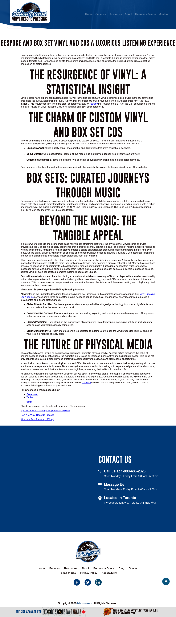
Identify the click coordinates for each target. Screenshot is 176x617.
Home (89, 13)
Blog (121, 568)
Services (54, 568)
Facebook (32, 394)
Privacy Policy (88, 572)
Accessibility (109, 572)
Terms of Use (67, 572)
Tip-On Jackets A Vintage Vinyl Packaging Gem (45, 411)
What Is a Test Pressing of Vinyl (37, 419)
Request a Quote (145, 13)
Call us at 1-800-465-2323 (125, 471)
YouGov (93, 104)
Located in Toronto (120, 498)
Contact (164, 13)
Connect (86, 383)
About (128, 13)
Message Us (114, 485)
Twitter (29, 397)
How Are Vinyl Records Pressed (37, 415)
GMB (29, 402)
